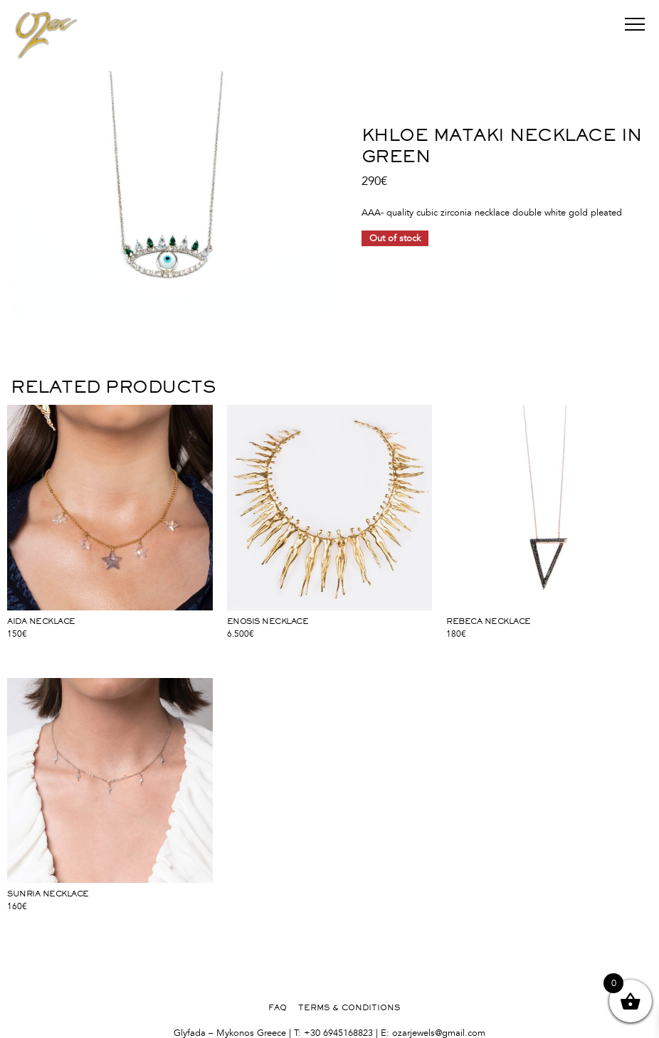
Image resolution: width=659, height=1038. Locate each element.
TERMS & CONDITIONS (349, 1007)
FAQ (277, 1007)
